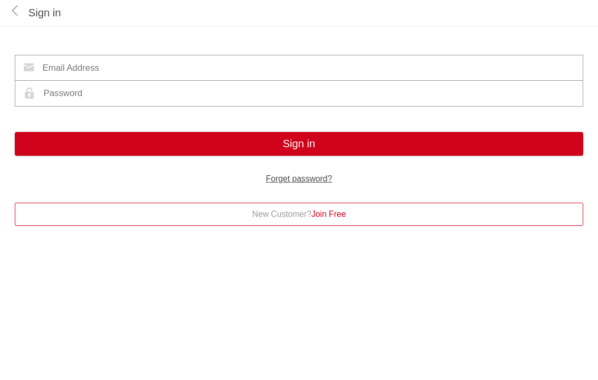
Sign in (299, 143)
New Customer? (299, 214)
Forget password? (299, 178)
